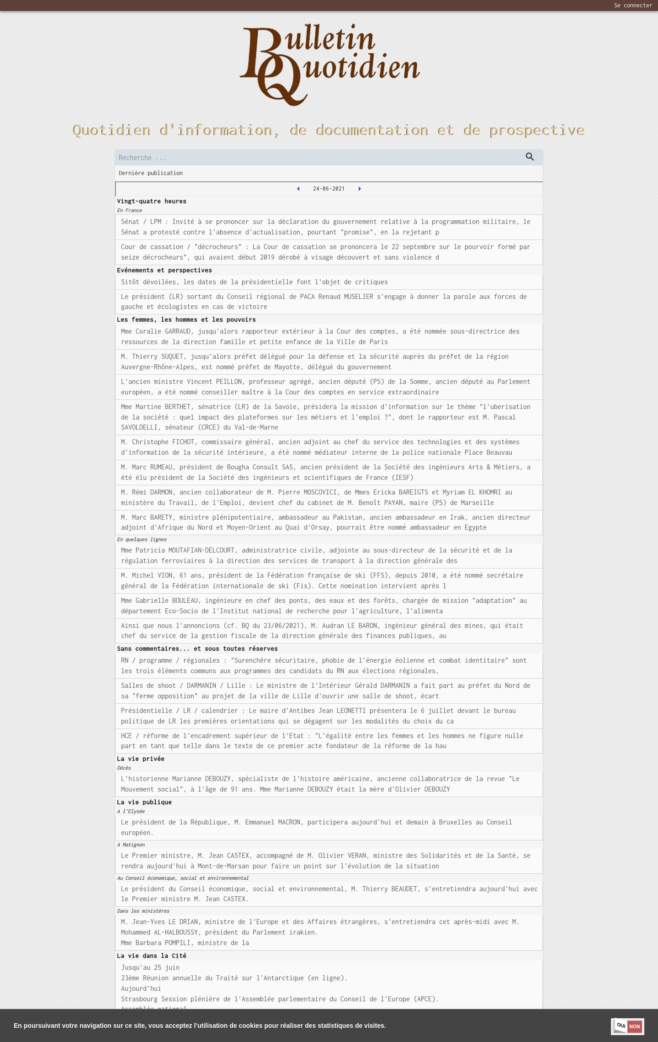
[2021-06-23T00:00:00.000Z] (298, 188)
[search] (329, 157)
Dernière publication (151, 173)
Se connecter (633, 5)
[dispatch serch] (530, 156)
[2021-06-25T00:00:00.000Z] (359, 188)
